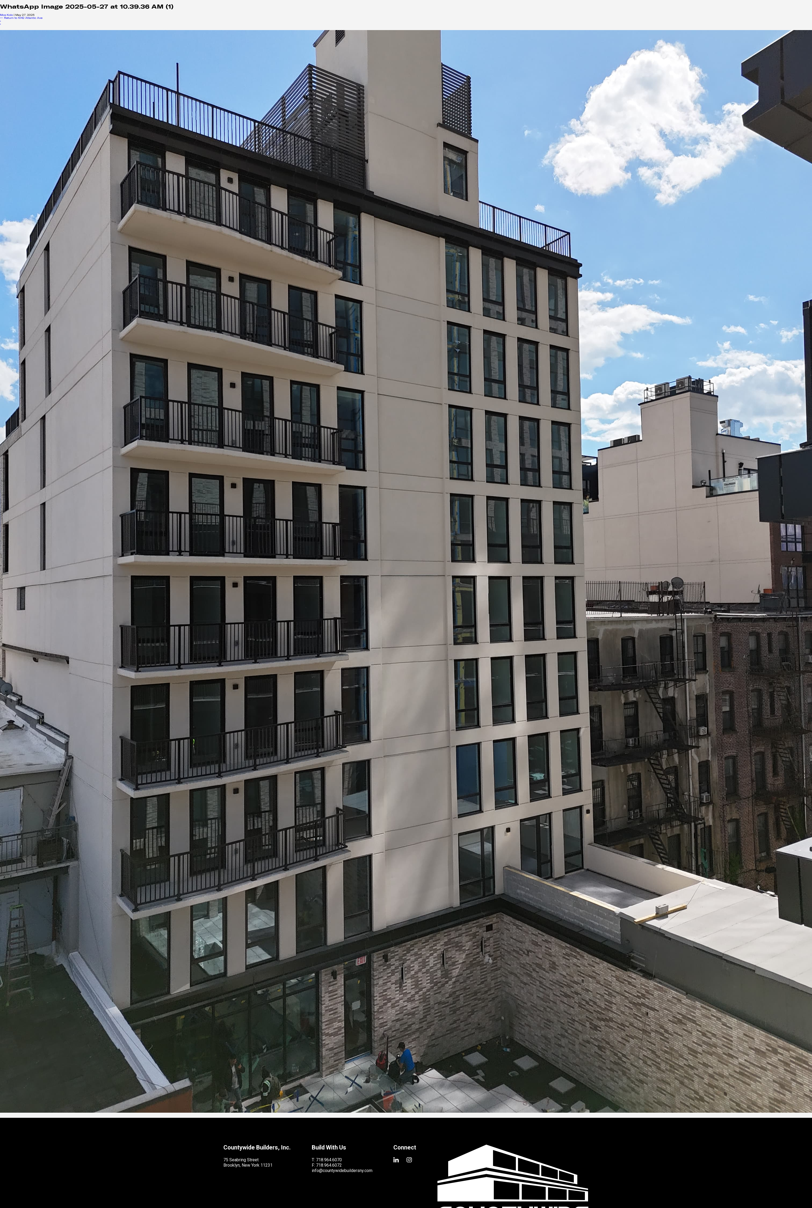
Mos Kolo (6, 14)
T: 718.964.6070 (327, 1159)
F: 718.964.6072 (327, 1165)
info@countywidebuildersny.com (342, 1170)
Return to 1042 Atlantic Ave (21, 17)
